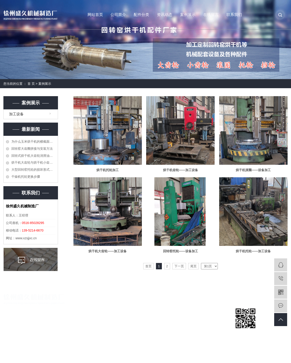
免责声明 (281, 355)
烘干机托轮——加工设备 (253, 251)
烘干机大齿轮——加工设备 (107, 251)
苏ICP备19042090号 (104, 355)
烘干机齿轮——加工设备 (180, 170)
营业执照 (102, 317)
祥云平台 (238, 355)
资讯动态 (164, 15)
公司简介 (118, 15)
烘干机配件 (152, 317)
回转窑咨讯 (200, 317)
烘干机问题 (200, 325)
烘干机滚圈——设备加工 (253, 170)
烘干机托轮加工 (107, 170)
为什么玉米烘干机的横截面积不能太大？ (33, 141)
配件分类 (141, 15)
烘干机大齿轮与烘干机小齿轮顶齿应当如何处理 (33, 162)
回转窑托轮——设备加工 (180, 251)
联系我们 (234, 15)
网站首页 (95, 15)
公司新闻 (199, 309)
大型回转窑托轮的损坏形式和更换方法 (33, 169)
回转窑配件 (152, 309)
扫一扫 (245, 333)
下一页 (179, 266)
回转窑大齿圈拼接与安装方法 (32, 148)
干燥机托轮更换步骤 (25, 176)
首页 (148, 266)
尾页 (193, 266)
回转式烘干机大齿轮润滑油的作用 (33, 155)
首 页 (31, 83)
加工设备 (16, 114)
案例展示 (188, 15)
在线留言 (211, 15)
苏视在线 (267, 355)
